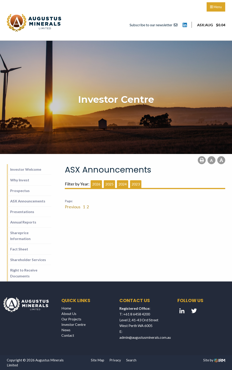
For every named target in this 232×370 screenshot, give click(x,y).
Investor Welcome (25, 169)
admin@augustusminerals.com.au (145, 337)
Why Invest (19, 180)
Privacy (115, 360)
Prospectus (20, 190)
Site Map (97, 360)
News (65, 330)
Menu (216, 7)
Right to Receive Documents (23, 273)
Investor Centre (73, 324)
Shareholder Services (28, 259)
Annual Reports (23, 222)
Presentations (22, 211)
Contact (67, 335)
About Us (68, 313)
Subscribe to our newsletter (153, 25)
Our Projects (71, 319)
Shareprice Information (20, 236)
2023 (136, 184)
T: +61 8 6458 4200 (134, 314)
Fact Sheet (19, 249)
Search (131, 360)
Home (66, 308)
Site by (214, 360)
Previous (73, 206)
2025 (109, 184)
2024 (122, 184)
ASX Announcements (27, 201)
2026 (96, 184)
